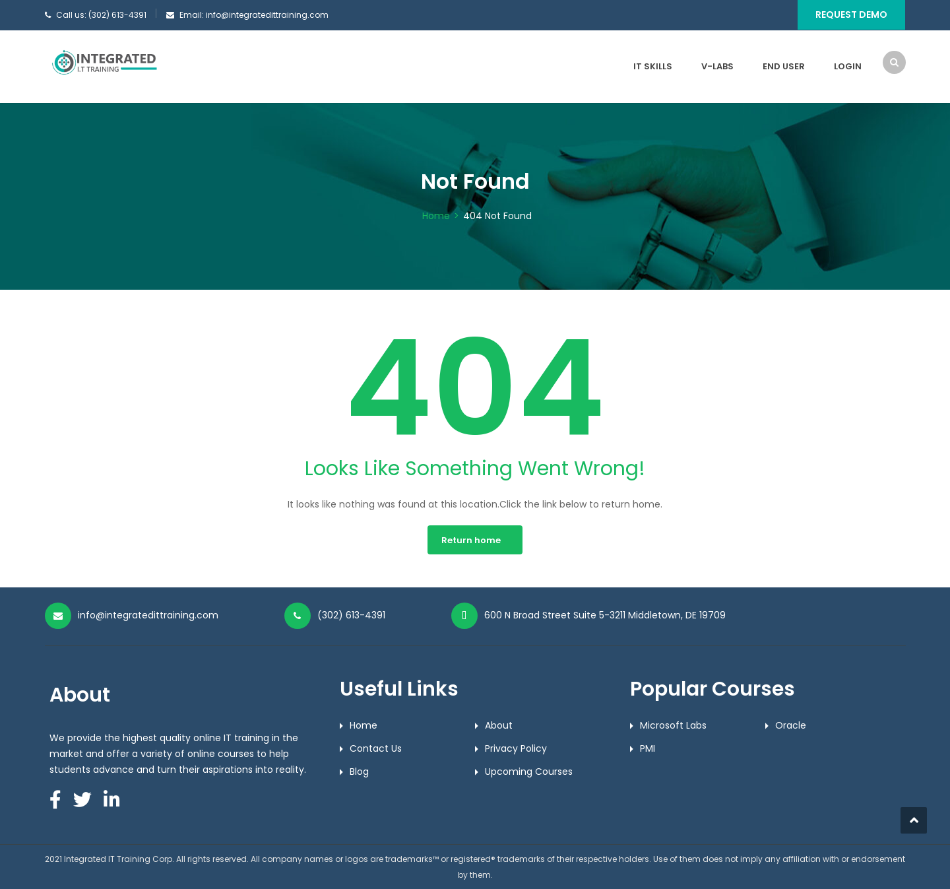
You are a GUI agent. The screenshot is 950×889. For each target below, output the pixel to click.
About (499, 724)
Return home (471, 539)
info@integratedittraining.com (148, 614)
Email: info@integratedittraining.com (254, 14)
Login (848, 65)
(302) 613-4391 (351, 614)
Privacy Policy (516, 747)
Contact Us (376, 747)
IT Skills (652, 65)
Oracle (790, 724)
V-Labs (717, 65)
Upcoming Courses (529, 770)
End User (784, 65)
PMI (647, 747)
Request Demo (852, 14)
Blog (359, 770)
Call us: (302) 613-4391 (101, 14)
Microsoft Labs (673, 724)
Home (436, 215)
